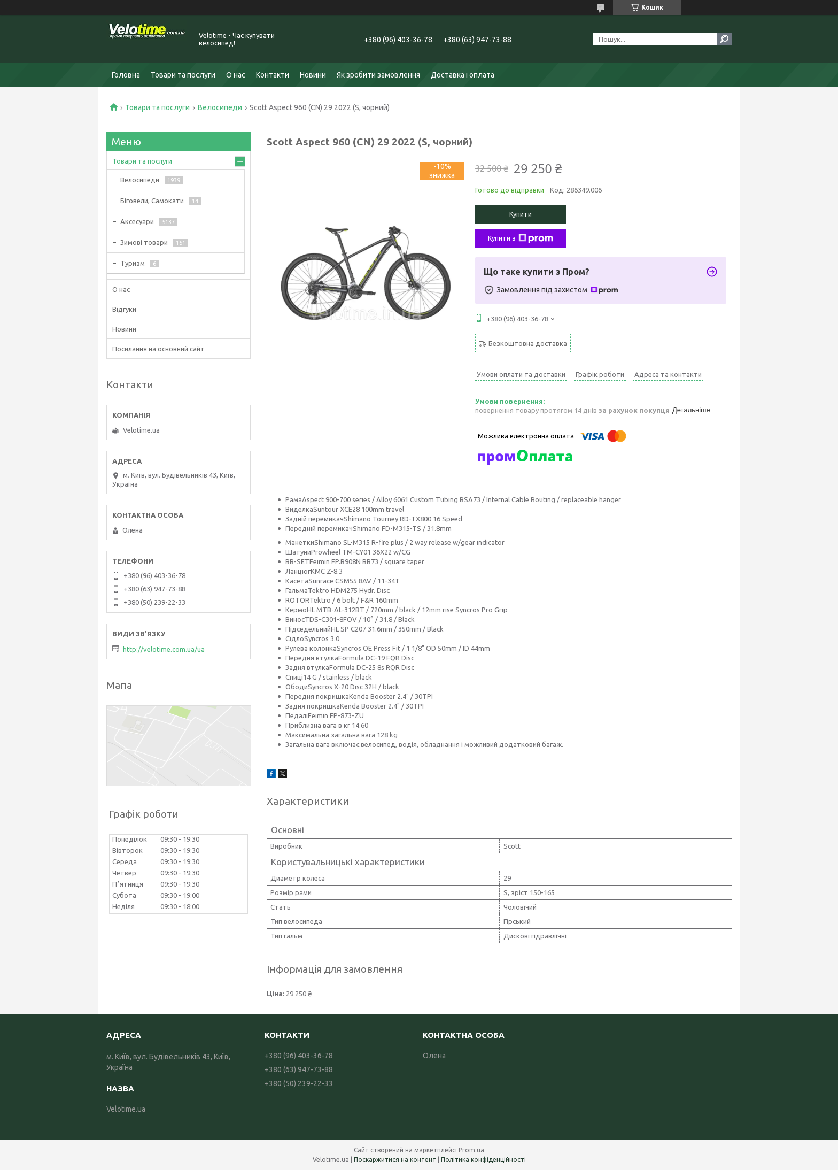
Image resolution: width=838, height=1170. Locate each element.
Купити (520, 214)
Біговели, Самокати (152, 200)
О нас (235, 75)
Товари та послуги (183, 75)
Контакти (272, 75)
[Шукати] (724, 39)
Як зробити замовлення (378, 75)
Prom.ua (471, 1149)
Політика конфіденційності (483, 1159)
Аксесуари (137, 221)
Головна (126, 75)
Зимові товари (144, 242)
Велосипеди (220, 107)
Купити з (520, 238)
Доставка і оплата (462, 75)
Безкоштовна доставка (527, 343)
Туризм (132, 263)
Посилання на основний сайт (158, 348)
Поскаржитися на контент (395, 1159)
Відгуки (124, 309)
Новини (313, 75)
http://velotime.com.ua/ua (164, 649)
